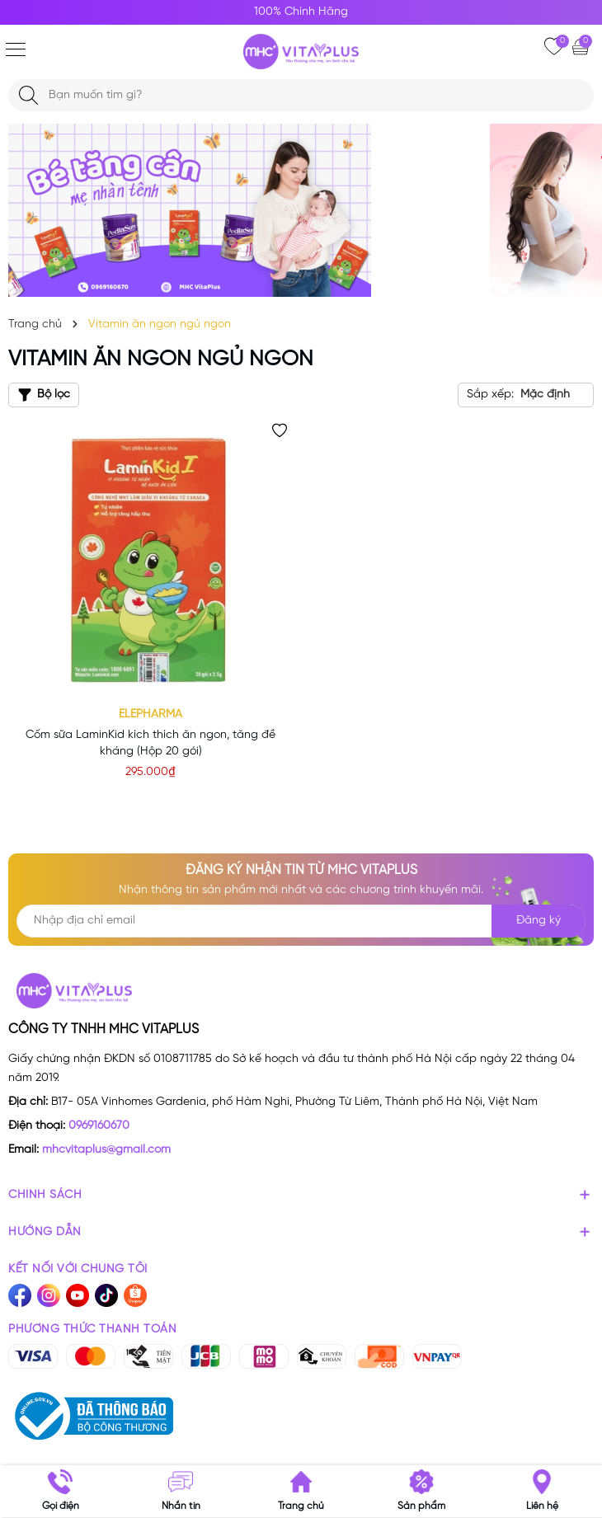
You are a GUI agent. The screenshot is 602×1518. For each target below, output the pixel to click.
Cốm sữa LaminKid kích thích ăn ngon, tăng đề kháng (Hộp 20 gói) (150, 743)
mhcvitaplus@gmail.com (106, 1150)
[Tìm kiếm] (28, 95)
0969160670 (98, 1126)
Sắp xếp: (490, 394)
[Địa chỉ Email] (301, 921)
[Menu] (16, 49)
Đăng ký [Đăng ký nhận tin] (538, 920)
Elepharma (150, 714)
